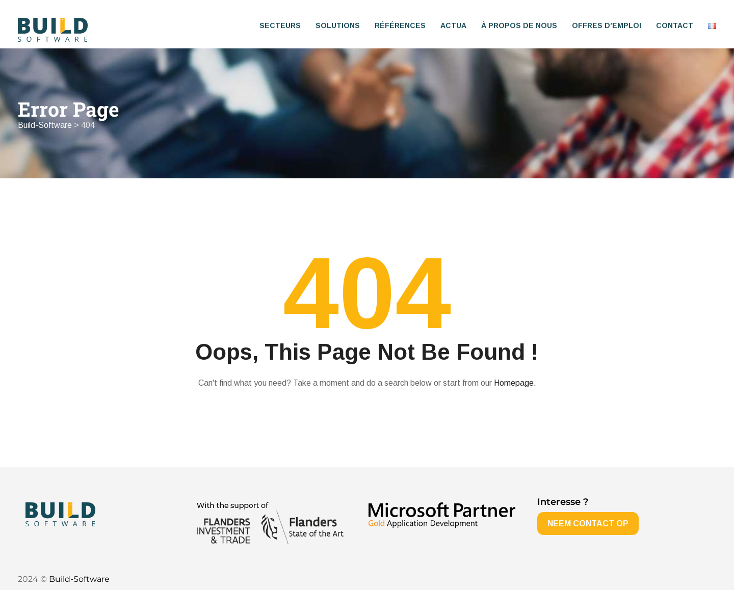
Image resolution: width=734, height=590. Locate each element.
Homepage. (515, 383)
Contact (674, 25)
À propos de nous (519, 25)
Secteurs (280, 25)
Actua (453, 25)
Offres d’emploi (606, 25)
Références (400, 25)
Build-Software (79, 579)
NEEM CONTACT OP (587, 523)
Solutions (338, 25)
